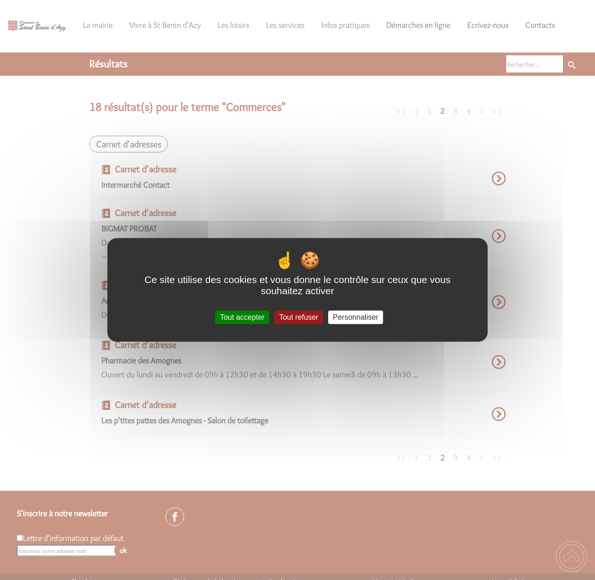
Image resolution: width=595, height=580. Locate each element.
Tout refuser (298, 317)
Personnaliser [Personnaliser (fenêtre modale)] (355, 317)
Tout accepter (242, 317)
